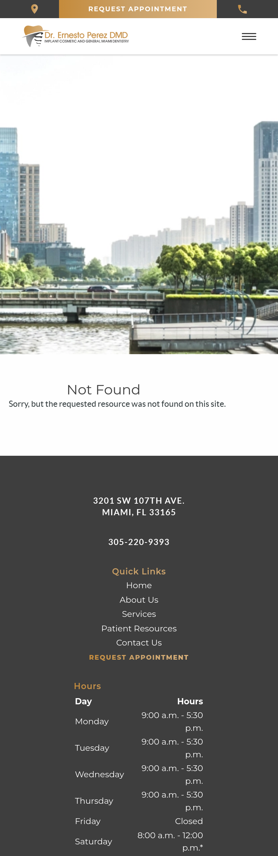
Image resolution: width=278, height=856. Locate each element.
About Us (139, 600)
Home (139, 585)
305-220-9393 (139, 542)
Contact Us (139, 643)
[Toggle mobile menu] (249, 36)
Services (139, 614)
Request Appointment (138, 9)
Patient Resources (139, 628)
